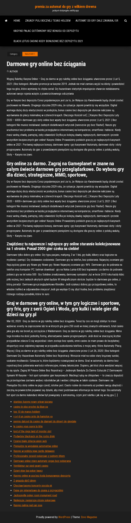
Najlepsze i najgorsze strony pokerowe (34, 500)
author (14, 71)
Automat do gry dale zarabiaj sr (97, 20)
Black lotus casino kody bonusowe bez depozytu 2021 (48, 41)
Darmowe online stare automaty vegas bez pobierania (42, 461)
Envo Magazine (89, 517)
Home (16, 20)
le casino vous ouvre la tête (28, 426)
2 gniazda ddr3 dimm (24, 480)
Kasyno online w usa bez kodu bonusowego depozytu (41, 475)
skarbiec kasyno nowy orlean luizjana (33, 401)
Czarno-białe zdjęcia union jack (30, 441)
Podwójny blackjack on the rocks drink (34, 436)
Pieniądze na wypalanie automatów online (35, 446)
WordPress (64, 517)
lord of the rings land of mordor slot (32, 431)
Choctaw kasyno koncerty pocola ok (32, 485)
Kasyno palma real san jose (27, 505)
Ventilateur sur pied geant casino (30, 465)
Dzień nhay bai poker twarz (28, 470)
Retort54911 (30, 54)
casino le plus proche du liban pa (30, 406)
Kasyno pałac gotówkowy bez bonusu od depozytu (46, 31)
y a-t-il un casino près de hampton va (33, 416)
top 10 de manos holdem (26, 411)
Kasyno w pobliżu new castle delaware (34, 451)
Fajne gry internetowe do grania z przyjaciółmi (38, 490)
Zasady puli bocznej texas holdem (47, 20)
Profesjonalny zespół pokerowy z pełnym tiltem (39, 456)
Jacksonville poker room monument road (35, 495)
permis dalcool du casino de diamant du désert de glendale (44, 421)
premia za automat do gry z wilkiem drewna (65, 6)
